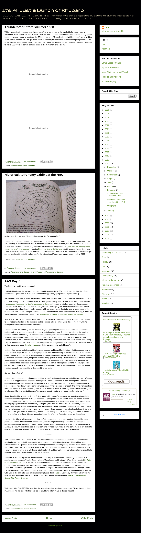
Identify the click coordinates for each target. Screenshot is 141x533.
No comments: (30, 162)
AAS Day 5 (12, 281)
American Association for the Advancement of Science (29, 304)
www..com (119, 414)
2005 (107, 238)
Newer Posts (11, 518)
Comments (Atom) (54, 525)
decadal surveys (31, 345)
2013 (107, 160)
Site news (106, 294)
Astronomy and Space (20, 272)
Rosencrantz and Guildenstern (50, 249)
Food (104, 257)
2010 (107, 219)
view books (132, 404)
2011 (107, 215)
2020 (107, 133)
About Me (106, 49)
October (111, 171)
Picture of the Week (110, 280)
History (32, 272)
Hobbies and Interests (111, 77)
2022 (107, 125)
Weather (31, 165)
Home (49, 518)
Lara (107, 27)
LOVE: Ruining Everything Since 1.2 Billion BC (114, 354)
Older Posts (87, 518)
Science (60, 272)
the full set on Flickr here (25, 259)
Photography (50, 272)
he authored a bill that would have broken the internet (61, 314)
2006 (107, 235)
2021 (107, 129)
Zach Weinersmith (110, 358)
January (111, 211)
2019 (107, 137)
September (112, 175)
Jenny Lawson (109, 374)
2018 (107, 141)
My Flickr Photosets (110, 67)
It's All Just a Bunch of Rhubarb (43, 10)
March (110, 186)
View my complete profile (113, 31)
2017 (107, 144)
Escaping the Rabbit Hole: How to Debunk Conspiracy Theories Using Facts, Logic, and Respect (116, 335)
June (109, 182)
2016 (107, 148)
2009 (107, 223)
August (110, 178)
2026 (107, 110)
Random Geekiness (19, 165)
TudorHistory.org (109, 81)
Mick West (107, 341)
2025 (107, 114)
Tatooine (58, 473)
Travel (104, 299)
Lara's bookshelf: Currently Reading (116, 320)
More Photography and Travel (115, 72)
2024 (107, 118)
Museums (40, 272)
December (112, 167)
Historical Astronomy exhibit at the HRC (34, 174)
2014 (107, 156)
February (111, 190)
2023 (107, 121)
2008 (107, 227)
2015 (107, 152)
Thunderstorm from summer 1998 (29, 27)
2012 (107, 164)
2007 (107, 231)
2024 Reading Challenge (119, 390)
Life (103, 266)
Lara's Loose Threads (111, 63)
